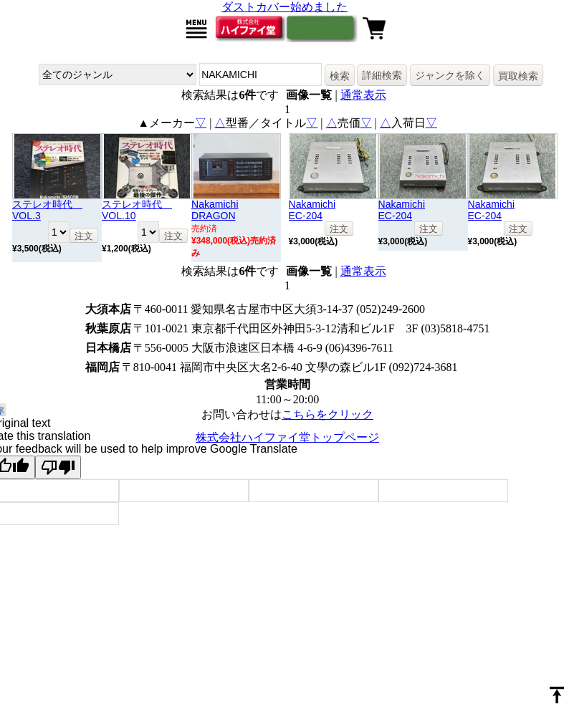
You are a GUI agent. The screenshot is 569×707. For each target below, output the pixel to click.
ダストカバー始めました (284, 7)
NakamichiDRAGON (215, 209)
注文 (84, 236)
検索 (340, 76)
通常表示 (363, 95)
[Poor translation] (58, 467)
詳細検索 (382, 75)
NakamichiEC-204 (312, 209)
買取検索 (518, 76)
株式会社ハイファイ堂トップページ (287, 437)
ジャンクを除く (450, 75)
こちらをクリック (327, 414)
